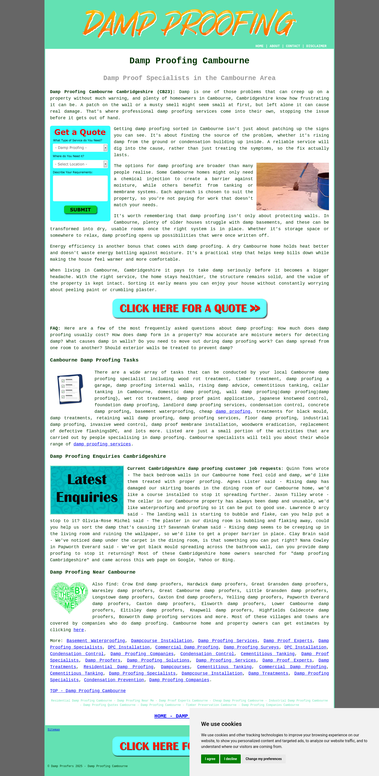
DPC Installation (129, 647)
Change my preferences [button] (264, 759)
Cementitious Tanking (267, 653)
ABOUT (275, 46)
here (78, 630)
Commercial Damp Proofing (186, 647)
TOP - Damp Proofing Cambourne (88, 690)
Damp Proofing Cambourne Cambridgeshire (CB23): (112, 91)
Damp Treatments (268, 673)
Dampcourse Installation (161, 640)
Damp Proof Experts (287, 640)
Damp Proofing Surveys (251, 647)
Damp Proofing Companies (142, 653)
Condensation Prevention (114, 680)
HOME (259, 46)
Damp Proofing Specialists (142, 673)
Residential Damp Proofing (118, 667)
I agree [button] (210, 759)
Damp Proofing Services (227, 640)
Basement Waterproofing (96, 640)
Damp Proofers (103, 660)
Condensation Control (77, 653)
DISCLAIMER (316, 46)
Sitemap (54, 730)
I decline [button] (230, 759)
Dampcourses (175, 667)
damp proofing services (102, 444)
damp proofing (233, 411)
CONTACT (293, 46)
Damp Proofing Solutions (158, 660)
